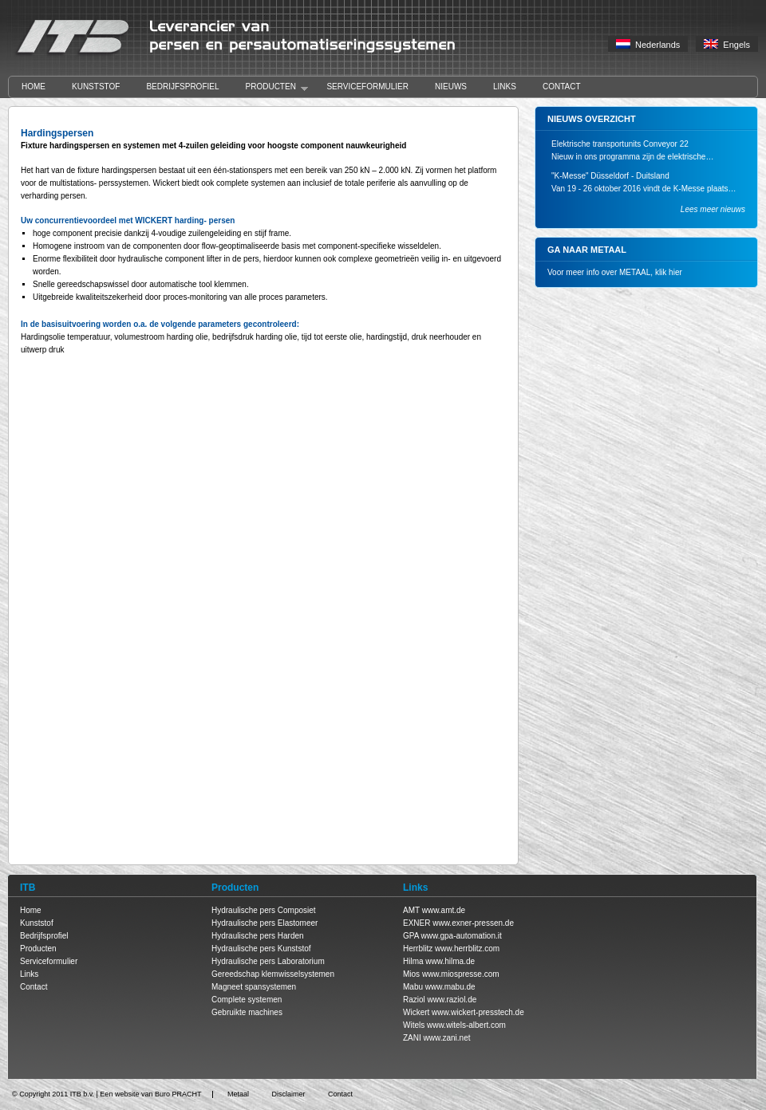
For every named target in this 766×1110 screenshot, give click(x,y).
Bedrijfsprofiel (182, 86)
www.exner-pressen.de (473, 923)
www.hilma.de (450, 961)
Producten (270, 87)
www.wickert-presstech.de (478, 1012)
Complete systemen (246, 999)
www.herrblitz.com (467, 948)
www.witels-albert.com (466, 1025)
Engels (727, 44)
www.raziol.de (452, 999)
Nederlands (648, 44)
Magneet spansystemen (253, 986)
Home (33, 86)
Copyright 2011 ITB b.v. (56, 1094)
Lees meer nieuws (713, 209)
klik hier (668, 272)
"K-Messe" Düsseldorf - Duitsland (610, 175)
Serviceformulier (367, 86)
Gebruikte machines (246, 1012)
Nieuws (451, 86)
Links (504, 86)
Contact (562, 86)
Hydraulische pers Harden (257, 935)
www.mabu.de (450, 986)
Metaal (238, 1094)
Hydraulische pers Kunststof (261, 948)
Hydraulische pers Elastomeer (264, 923)
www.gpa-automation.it (461, 935)
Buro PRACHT (178, 1094)
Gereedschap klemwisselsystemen (272, 974)
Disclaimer (288, 1094)
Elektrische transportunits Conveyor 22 (620, 144)
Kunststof (96, 86)
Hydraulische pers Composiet (263, 910)
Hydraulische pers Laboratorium (268, 961)
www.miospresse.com (460, 974)
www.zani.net (447, 1037)
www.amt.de (443, 910)
